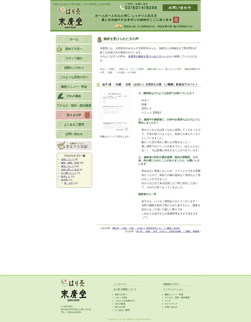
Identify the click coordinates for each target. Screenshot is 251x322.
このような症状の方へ (74, 77)
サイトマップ (171, 304)
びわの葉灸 (74, 96)
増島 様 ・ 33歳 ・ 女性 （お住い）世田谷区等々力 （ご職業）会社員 (146, 228)
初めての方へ (74, 48)
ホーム (74, 39)
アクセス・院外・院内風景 (74, 105)
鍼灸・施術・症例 (70, 162)
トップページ (120, 284)
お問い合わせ (74, 134)
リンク (168, 301)
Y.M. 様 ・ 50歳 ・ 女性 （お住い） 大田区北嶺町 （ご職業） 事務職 (167, 231)
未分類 (64, 179)
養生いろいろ (67, 166)
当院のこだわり (74, 67)
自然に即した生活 (70, 169)
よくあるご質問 (74, 124)
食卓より (65, 176)
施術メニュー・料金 (74, 86)
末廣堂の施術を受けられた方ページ (148, 56)
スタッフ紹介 (74, 58)
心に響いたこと (69, 173)
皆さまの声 (74, 115)
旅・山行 (68, 183)
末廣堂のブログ (171, 284)
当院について (67, 159)
